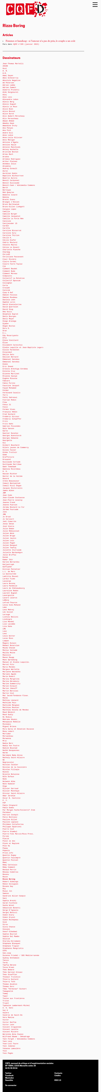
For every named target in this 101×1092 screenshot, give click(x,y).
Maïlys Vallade (10, 650)
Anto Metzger (9, 140)
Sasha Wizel (8, 905)
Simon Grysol (9, 917)
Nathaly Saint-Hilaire (14, 758)
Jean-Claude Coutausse (14, 498)
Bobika (6, 197)
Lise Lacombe (9, 624)
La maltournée (9, 574)
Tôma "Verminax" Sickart (15, 989)
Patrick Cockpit (10, 815)
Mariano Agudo (9, 674)
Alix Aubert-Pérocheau (14, 116)
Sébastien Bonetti (11, 908)
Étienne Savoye (10, 376)
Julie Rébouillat (11, 531)
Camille (6, 212)
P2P (4, 803)
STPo (5, 951)
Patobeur (7, 812)
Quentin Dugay (9, 855)
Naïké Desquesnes (11, 750)
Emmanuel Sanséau (11, 359)
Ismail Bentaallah (11, 483)
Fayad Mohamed (9, 388)
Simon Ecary (8, 915)
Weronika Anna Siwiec (13, 1034)
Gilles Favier (9, 450)
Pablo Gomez (8, 808)
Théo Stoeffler (10, 975)
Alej (5, 95)
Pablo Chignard (10, 805)
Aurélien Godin (10, 173)
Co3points (7, 276)
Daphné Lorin (9, 302)
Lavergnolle (8, 595)
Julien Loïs (8, 541)
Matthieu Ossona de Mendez (16, 710)
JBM (4, 493)
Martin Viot (8, 693)
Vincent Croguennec (12, 1027)
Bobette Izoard (10, 195)
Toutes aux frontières (14, 998)
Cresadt (6, 288)
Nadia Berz (8, 743)
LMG (4, 629)
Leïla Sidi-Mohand (11, 605)
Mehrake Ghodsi (10, 719)
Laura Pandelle (10, 586)
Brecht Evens (9, 200)
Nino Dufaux (8, 777)
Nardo (5, 753)
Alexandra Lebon (10, 99)
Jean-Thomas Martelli (13, 64)
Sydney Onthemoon (11, 958)
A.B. (5, 73)
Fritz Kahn (8, 424)
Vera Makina (8, 1017)
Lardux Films (9, 579)
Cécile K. (7, 238)
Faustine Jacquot (11, 386)
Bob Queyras (8, 192)
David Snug (8, 309)
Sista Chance (9, 927)
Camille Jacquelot (11, 216)
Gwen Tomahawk (9, 467)
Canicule (7, 221)
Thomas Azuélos (10, 984)
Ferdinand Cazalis (11, 393)
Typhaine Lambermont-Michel (16, 1006)
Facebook (9, 1076)
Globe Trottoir (10, 452)
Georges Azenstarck (12, 436)
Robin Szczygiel (10, 884)
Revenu (6, 874)
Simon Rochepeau (10, 920)
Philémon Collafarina (13, 824)
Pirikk (6, 836)
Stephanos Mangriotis (13, 948)
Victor (6, 1020)
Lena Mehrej (8, 610)
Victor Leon (8, 1025)
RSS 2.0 (57, 1080)
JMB (4, 514)
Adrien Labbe (9, 85)
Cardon (6, 226)
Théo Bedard (8, 970)
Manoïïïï (7, 655)
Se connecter (10, 1085)
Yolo (5, 1051)
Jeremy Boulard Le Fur (14, 507)
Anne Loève (8, 135)
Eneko (5, 364)
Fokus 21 (7, 405)
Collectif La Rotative (14, 278)
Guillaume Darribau (12, 464)
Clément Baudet (10, 269)
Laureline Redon (10, 591)
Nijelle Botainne (11, 774)
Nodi (5, 779)
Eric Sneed (8, 366)
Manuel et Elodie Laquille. (16, 662)
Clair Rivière (9, 259)
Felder (6, 390)
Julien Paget (9, 543)
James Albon (8, 491)
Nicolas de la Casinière (15, 767)
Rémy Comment (9, 867)
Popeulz (6, 851)
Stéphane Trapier (11, 946)
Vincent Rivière (10, 1032)
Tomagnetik (8, 991)
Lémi (5, 607)
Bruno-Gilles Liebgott (14, 207)
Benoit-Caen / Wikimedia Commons (19, 185)
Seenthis (9, 1080)
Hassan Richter (10, 474)
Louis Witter (9, 636)
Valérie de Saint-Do (12, 1015)
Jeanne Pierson (10, 505)
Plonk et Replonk (11, 843)
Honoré (6, 479)
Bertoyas (7, 190)
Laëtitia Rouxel (10, 576)
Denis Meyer (8, 319)
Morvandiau (8, 736)
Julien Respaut (10, 545)
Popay (5, 848)
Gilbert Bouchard (11, 445)
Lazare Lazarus (10, 598)
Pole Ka (6, 846)
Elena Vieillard (10, 340)
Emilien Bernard (10, 357)
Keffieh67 (7, 567)
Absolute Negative (11, 80)
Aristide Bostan (10, 152)
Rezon (5, 877)
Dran (5, 331)
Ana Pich (7, 130)
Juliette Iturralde (12, 550)
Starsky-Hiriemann (11, 941)
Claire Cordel (9, 262)
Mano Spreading (10, 660)
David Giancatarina (12, 304)
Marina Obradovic (11, 681)
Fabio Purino (9, 383)
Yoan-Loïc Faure (10, 1044)
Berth (5, 188)
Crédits (57, 1076)
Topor (5, 996)
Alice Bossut (9, 111)
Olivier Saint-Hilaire (14, 793)
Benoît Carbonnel (11, 180)
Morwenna (7, 738)
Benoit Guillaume (11, 183)
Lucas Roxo (8, 638)
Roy (4, 889)
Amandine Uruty (10, 126)
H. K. (5, 471)
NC (4, 760)
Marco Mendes (9, 667)
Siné (5, 922)
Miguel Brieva (9, 727)
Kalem (5, 557)
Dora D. (6, 328)
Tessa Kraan (8, 967)
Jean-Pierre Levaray (12, 500)
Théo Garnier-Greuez (12, 972)
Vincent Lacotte (10, 1029)
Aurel (5, 171)
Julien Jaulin (9, 538)
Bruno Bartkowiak (11, 204)
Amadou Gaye (8, 123)
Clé (4, 266)
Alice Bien (8, 109)
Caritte (6, 228)
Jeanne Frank (9, 502)
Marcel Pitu (8, 665)
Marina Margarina (11, 679)
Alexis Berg (8, 102)
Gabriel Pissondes (11, 426)
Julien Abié (8, 533)
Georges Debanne (10, 438)
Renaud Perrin (9, 870)
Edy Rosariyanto (10, 336)
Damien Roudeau (10, 297)
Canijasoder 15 (10, 223)
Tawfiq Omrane (9, 965)
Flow (5, 402)
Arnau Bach (8, 154)
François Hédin (10, 412)
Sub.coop (7, 953)
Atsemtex (7, 166)
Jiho (5, 512)
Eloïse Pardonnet (11, 350)
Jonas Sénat (8, 524)
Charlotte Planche (11, 250)
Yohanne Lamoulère (11, 1049)
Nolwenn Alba (9, 781)
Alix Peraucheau (10, 119)
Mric (5, 741)
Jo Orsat (7, 517)
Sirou (5, 924)
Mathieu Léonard (10, 700)
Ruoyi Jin (7, 891)
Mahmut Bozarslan (11, 645)
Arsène (6, 157)
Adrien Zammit (9, 87)
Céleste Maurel (10, 245)
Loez (5, 631)
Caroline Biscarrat (12, 231)
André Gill (8, 133)
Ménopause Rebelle (11, 722)
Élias (5, 343)
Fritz (5, 421)
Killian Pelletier (11, 569)
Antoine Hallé (9, 145)
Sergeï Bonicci (10, 913)
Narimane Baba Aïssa (12, 755)
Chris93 (6, 254)
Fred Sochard (9, 414)
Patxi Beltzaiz (10, 817)
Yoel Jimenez (9, 1046)
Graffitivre (8, 457)
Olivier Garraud (10, 789)
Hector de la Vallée (12, 476)
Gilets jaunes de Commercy (16, 448)
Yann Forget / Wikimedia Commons (19, 1039)
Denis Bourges (9, 316)
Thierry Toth (9, 982)
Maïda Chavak (9, 648)
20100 (5, 66)
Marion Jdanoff (10, 688)
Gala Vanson (8, 429)
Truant (6, 1003)
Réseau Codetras (10, 872)
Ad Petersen (8, 83)
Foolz (5, 407)
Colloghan (7, 283)
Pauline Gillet (10, 820)
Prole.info (8, 853)
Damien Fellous (10, 295)
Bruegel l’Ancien (11, 202)
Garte (5, 431)
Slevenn (6, 929)
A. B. (5, 71)
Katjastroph (8, 564)
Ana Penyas (8, 128)
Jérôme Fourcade (10, 510)
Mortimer (7, 734)
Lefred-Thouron (10, 603)
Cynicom (6, 290)
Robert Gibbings (10, 882)
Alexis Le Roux (10, 107)
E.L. (5, 333)
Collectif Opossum (11, 281)
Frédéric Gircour (11, 417)
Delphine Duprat (10, 314)
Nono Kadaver (9, 784)
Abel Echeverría (10, 78)
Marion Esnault (10, 686)
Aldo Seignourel (10, 92)
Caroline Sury (9, 233)
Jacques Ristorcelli (12, 488)
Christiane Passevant (13, 257)
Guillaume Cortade (11, 462)
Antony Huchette (10, 150)
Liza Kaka (7, 626)
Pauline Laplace (10, 822)
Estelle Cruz (9, 371)
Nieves (6, 772)
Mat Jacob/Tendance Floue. (16, 696)
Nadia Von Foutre (11, 746)
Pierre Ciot (8, 829)
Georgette (7, 440)
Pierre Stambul (10, 832)
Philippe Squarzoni (12, 827)
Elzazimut (7, 352)
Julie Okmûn (8, 529)
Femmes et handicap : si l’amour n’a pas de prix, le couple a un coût (40, 41)
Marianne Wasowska (11, 672)
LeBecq (6, 600)
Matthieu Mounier (11, 708)
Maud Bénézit (9, 712)
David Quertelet (10, 307)
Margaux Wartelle (11, 669)
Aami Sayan (8, 76)
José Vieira (8, 526)
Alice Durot (8, 114)
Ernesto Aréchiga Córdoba (15, 369)
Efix (5, 338)
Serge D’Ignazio (10, 910)
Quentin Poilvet (10, 860)
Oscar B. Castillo (11, 798)
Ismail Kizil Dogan (12, 486)
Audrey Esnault (10, 169)
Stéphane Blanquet (11, 944)
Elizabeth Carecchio (12, 345)
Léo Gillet (8, 612)
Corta (5, 285)
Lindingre (7, 619)
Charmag (6, 252)
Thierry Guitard (10, 979)
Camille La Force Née (13, 219)
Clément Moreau (10, 274)
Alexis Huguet (9, 104)
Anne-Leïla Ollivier (12, 138)
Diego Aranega (9, 321)
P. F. (5, 800)
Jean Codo (7, 495)
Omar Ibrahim (9, 796)
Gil (4, 443)
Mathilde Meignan (11, 705)
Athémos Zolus (9, 164)
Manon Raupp (8, 657)
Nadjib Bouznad (10, 748)
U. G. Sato (8, 1008)
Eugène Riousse (10, 378)
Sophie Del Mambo (11, 936)
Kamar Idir (8, 560)
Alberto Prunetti (11, 90)
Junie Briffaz (9, 555)
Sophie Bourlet (10, 934)
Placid (6, 839)
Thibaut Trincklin (11, 977)
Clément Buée (9, 271)
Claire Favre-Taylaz (12, 264)
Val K (5, 1010)
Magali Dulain (9, 643)
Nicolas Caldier (10, 765)
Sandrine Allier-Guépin (14, 896)
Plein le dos (9, 841)
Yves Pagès (8, 1053)
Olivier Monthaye (11, 791)
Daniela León (9, 300)
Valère (6, 1013)
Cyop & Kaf (8, 293)
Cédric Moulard (10, 242)
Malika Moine (9, 653)
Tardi (5, 963)
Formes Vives (9, 409)
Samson (6, 893)
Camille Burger (10, 214)
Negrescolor (8, 762)
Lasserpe (7, 581)
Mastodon (9, 1078)
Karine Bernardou (11, 562)
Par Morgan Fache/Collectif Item (19, 810)
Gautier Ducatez (10, 433)
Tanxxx (6, 960)
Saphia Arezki (9, 901)
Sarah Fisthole (10, 903)
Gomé (5, 455)
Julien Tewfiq (9, 548)
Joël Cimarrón (9, 521)
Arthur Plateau (10, 161)
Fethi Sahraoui (10, 397)
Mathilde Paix (9, 703)
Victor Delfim (9, 1022)
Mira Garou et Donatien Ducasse (18, 729)
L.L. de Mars (9, 572)
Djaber (6, 324)
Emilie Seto (8, 355)
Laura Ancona (9, 583)
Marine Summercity (11, 684)
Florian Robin (9, 400)
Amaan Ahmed (8, 121)
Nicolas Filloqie (11, 770)
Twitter (8, 1073)
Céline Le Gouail (11, 247)
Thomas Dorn (8, 987)
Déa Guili (7, 312)
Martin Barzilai (10, 691)
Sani (5, 898)
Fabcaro (6, 381)
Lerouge (6, 615)
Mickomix (7, 724)
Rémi (5, 862)
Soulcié (6, 939)
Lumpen (6, 641)
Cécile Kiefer (9, 240)
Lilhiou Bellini (10, 617)
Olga (5, 786)
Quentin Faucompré (11, 858)
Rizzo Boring (9, 879)
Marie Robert (9, 676)
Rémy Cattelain (10, 865)
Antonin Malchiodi (11, 147)
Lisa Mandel (8, 622)
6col (5, 68)
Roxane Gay (8, 886)
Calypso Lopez (9, 209)
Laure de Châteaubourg (14, 588)
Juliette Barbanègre (12, 553)
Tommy (5, 994)
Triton (6, 1001)
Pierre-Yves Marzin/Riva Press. (18, 834)
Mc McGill (7, 717)
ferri (5, 395)
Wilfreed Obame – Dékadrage (16, 1037)
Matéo (5, 698)
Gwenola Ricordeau (11, 469)
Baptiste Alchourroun (13, 176)
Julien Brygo (9, 536)
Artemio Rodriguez (11, 159)
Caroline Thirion (11, 235)
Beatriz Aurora (10, 178)
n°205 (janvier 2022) (26, 44)
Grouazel (7, 459)
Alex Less (7, 97)
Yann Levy (7, 1041)
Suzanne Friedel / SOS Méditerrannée (21, 955)
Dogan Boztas (9, 326)
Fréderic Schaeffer (12, 419)
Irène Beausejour (11, 481)
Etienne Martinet (11, 374)
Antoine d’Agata (10, 142)
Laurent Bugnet (10, 593)
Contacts (58, 1073)
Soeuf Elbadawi (10, 932)
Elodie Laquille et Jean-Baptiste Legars (23, 347)
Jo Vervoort (8, 519)
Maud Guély (8, 715)
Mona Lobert (8, 731)
